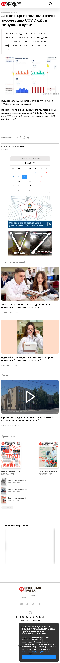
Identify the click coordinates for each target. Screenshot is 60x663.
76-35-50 (39, 617)
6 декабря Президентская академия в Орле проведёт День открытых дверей (27, 358)
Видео (5, 375)
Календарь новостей (30, 158)
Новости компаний (13, 262)
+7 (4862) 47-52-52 (25, 617)
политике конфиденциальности (36, 651)
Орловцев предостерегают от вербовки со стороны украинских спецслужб (27, 418)
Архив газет (9, 436)
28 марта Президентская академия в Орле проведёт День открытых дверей (26, 306)
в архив (7, 507)
